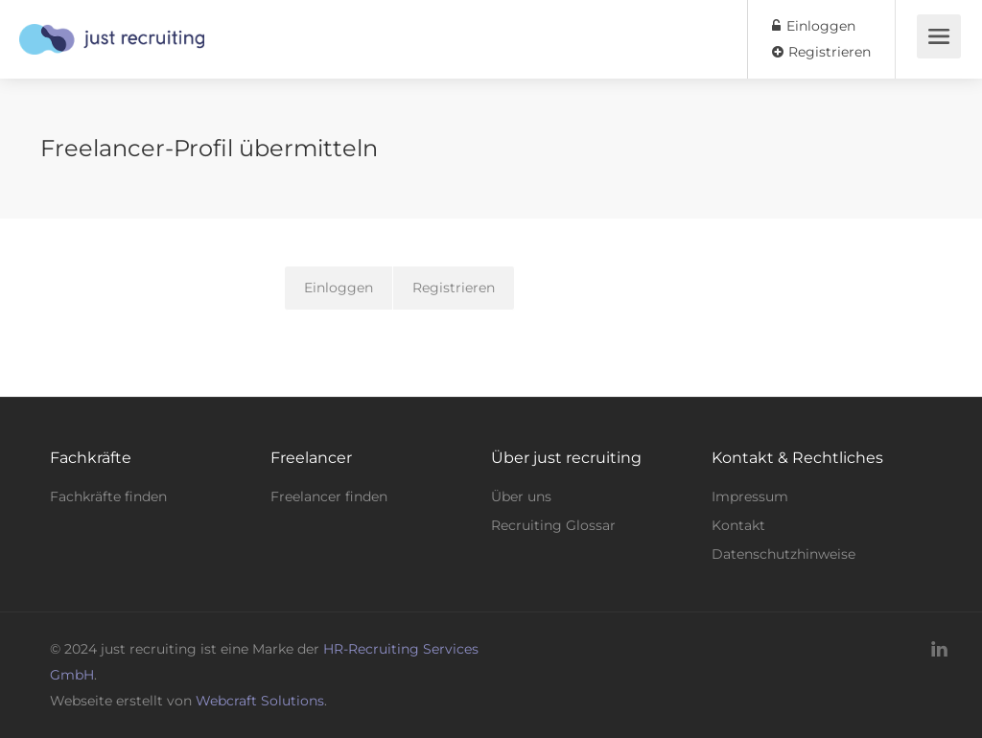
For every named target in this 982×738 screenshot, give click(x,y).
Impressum (750, 496)
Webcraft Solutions (260, 700)
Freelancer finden (328, 496)
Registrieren (821, 51)
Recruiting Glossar (553, 525)
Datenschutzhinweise (783, 554)
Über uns (521, 496)
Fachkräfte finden (108, 496)
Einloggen (813, 26)
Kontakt (738, 525)
